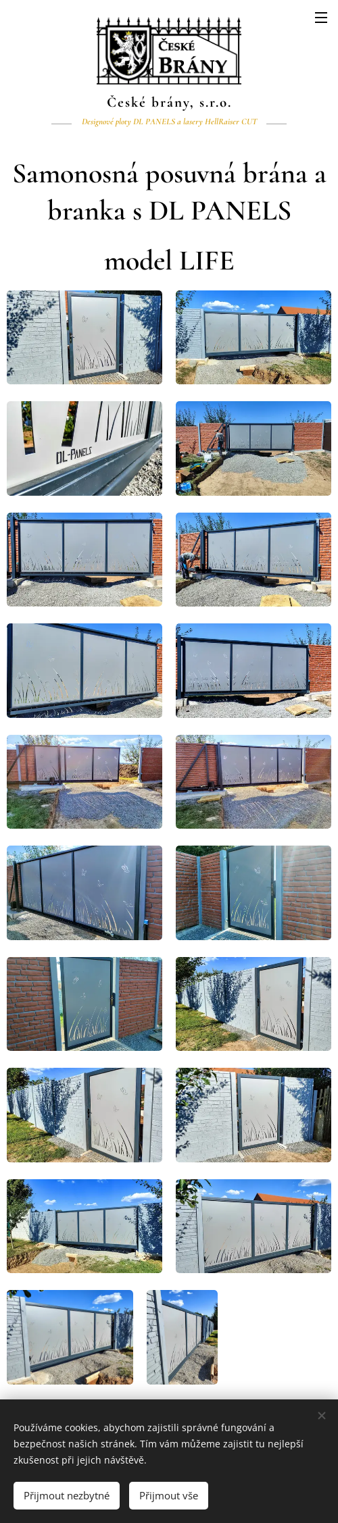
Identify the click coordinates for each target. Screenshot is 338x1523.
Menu (321, 17)
